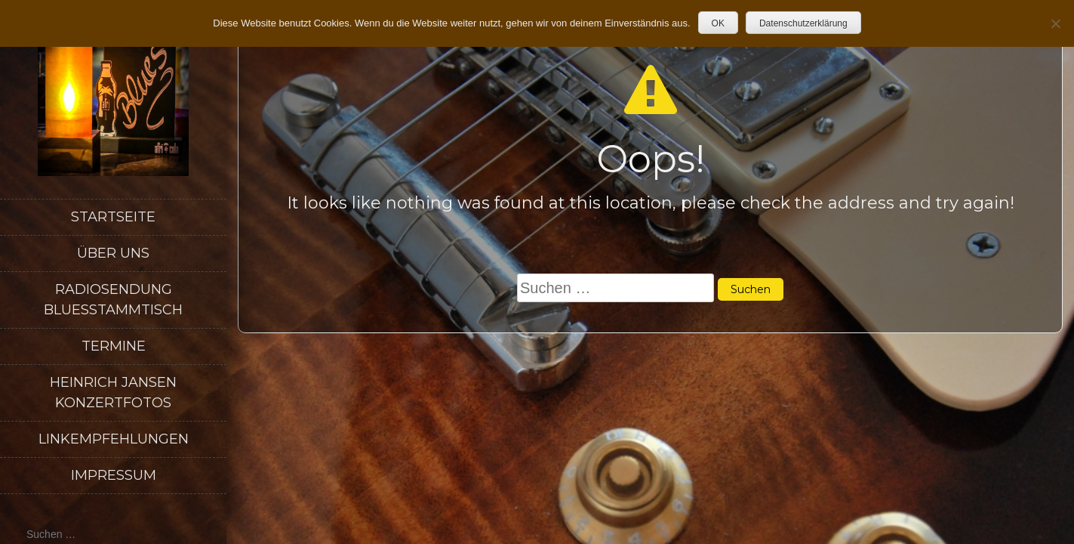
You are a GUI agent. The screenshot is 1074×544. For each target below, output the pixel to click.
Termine (114, 346)
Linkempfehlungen (113, 439)
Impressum (113, 475)
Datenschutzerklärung (803, 23)
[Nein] (1055, 23)
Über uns (113, 253)
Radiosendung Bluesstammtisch (113, 299)
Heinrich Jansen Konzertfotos (113, 392)
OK (718, 23)
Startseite (113, 217)
